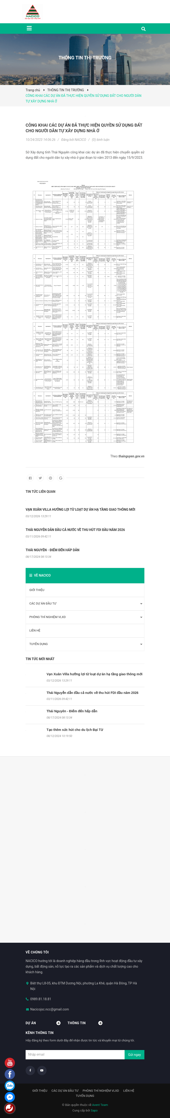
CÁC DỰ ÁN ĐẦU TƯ (42, 603)
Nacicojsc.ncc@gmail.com (49, 1009)
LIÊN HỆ (34, 630)
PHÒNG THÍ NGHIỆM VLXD (47, 617)
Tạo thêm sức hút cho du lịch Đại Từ (75, 730)
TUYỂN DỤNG (38, 644)
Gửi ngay (134, 1055)
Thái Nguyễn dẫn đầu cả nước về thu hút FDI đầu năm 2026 (92, 693)
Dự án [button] (43, 1023)
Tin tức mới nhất (40, 659)
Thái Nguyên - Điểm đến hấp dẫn (72, 711)
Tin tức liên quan (40, 491)
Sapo (94, 1110)
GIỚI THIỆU (36, 590)
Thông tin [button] (85, 1023)
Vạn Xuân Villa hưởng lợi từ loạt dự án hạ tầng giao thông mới (95, 674)
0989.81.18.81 (40, 999)
